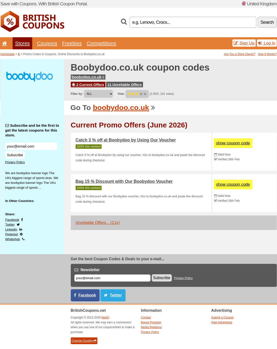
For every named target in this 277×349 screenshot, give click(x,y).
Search (267, 22)
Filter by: (77, 94)
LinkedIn (11, 229)
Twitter (10, 224)
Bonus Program (151, 322)
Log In (266, 43)
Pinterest (11, 234)
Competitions (101, 43)
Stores (22, 43)
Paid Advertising (221, 322)
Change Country (84, 340)
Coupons (47, 43)
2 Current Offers (88, 84)
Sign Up (244, 43)
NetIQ (105, 317)
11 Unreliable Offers (124, 84)
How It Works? (267, 54)
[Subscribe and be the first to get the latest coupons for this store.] (31, 146)
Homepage (7, 54)
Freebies (72, 43)
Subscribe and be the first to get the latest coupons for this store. (32, 130)
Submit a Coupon (222, 317)
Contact (146, 317)
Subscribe (15, 155)
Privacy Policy (15, 162)
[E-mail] (112, 278)
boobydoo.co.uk (88, 77)
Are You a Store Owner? (239, 54)
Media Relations (151, 327)
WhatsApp (12, 239)
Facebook (12, 220)
